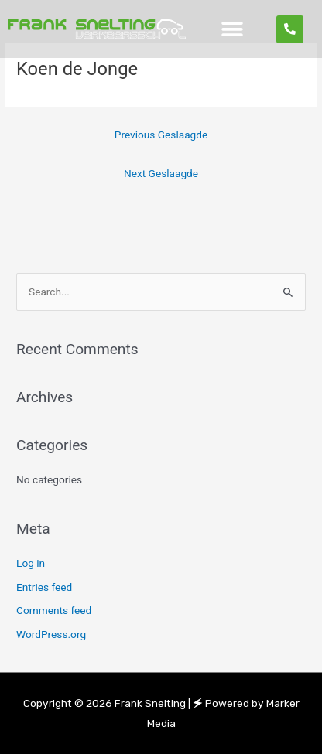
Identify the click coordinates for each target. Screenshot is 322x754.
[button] (232, 29)
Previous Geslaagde (161, 134)
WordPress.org (51, 634)
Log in (30, 563)
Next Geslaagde (161, 173)
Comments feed (53, 610)
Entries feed (44, 587)
